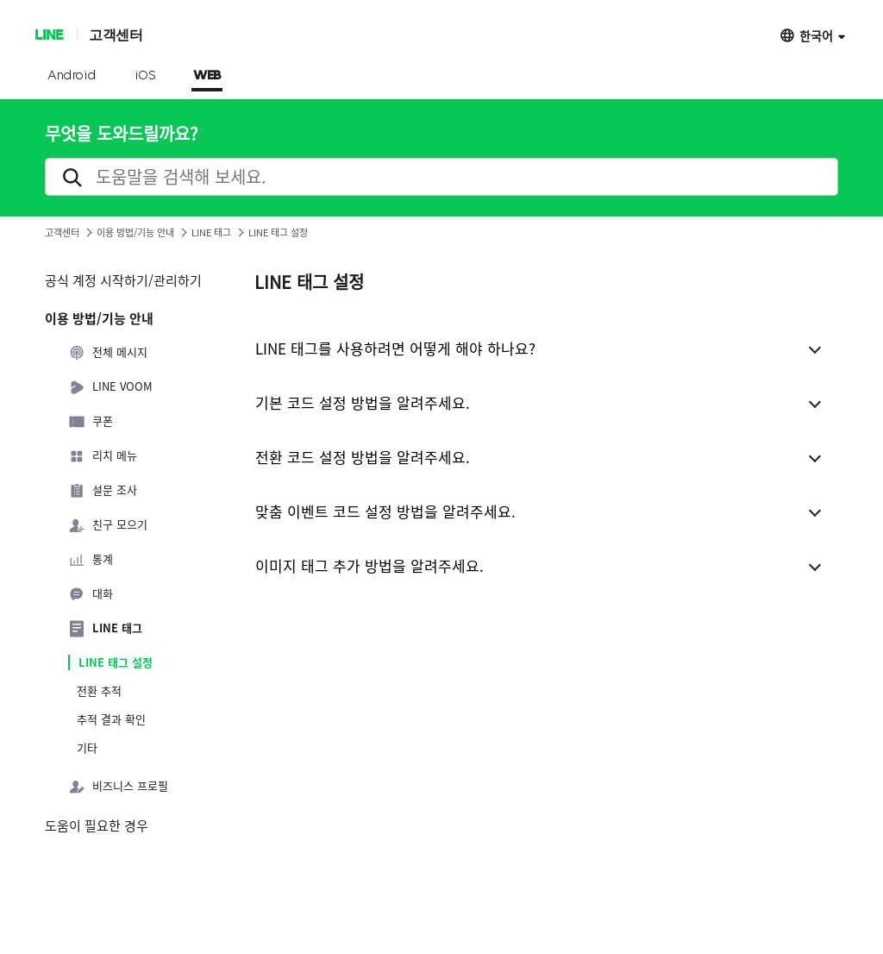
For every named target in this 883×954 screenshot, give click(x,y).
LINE (48, 34)
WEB (207, 76)
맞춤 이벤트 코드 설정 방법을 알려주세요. (385, 511)
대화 (90, 594)
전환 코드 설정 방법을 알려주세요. (362, 457)
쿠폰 (90, 421)
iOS (145, 76)
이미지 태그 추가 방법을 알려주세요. (369, 565)
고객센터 (115, 34)
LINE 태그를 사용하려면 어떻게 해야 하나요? (395, 348)
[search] (441, 177)
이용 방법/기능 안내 (135, 232)
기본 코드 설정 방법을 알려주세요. (362, 402)
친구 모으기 (107, 525)
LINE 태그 (211, 232)
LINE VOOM (110, 387)
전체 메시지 (107, 352)
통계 (90, 559)
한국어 (816, 35)
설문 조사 (102, 490)
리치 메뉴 (102, 456)
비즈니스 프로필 (118, 786)
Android (72, 76)
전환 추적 (99, 691)
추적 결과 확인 (111, 719)
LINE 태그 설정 (115, 662)
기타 (87, 748)
